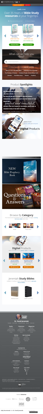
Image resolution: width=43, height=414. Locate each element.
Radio (11, 326)
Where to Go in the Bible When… (14, 36)
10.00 (28, 264)
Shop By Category (18, 5)
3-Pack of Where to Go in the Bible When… (28, 36)
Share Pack (28, 37)
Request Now (14, 44)
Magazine (31, 326)
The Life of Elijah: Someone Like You (14, 261)
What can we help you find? (15, 21)
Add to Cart (15, 267)
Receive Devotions (33, 412)
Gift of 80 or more (28, 40)
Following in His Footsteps (30, 70)
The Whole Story (18, 75)
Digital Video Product (14, 262)
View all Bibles (21, 282)
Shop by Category (30, 21)
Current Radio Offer (14, 38)
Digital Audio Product (28, 262)
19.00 (14, 264)
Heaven (27, 75)
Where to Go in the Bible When (13, 70)
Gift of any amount (15, 40)
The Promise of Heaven (11, 73)
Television (21, 326)
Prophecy (33, 75)
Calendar (9, 75)
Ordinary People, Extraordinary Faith (28, 73)
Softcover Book (15, 37)
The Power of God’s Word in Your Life (28, 261)
